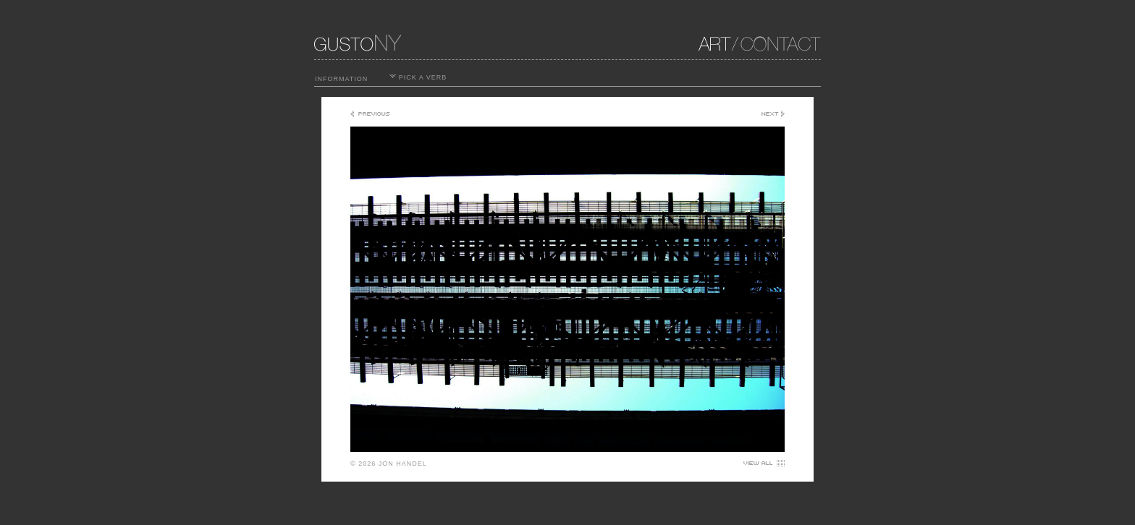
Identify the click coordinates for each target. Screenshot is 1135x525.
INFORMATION (341, 78)
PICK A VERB (418, 77)
